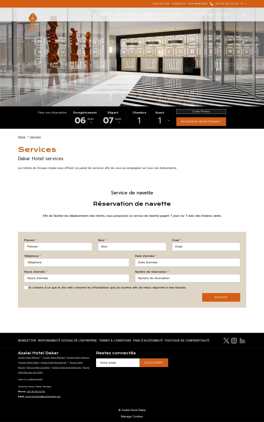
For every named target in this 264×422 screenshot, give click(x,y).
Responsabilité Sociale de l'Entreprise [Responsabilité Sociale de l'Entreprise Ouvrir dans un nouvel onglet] (67, 341)
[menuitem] (104, 14)
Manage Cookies (132, 416)
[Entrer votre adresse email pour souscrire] (118, 362)
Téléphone (32, 256)
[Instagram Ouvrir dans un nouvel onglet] (234, 340)
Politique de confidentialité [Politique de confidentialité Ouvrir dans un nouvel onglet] (187, 341)
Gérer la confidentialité (30, 379)
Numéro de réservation (152, 272)
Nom (102, 240)
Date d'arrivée (146, 256)
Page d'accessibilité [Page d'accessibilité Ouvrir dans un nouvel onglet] (148, 341)
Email (176, 240)
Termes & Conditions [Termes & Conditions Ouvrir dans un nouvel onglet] (115, 341)
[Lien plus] (241, 14)
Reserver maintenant (201, 122)
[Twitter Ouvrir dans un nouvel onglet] (226, 340)
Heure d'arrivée (35, 272)
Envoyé (221, 297)
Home (21, 137)
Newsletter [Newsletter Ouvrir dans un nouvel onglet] (27, 341)
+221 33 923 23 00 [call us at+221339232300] (224, 3)
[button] (85, 117)
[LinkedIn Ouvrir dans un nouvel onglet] (242, 340)
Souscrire (153, 363)
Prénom (30, 240)
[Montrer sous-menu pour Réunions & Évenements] (190, 14)
